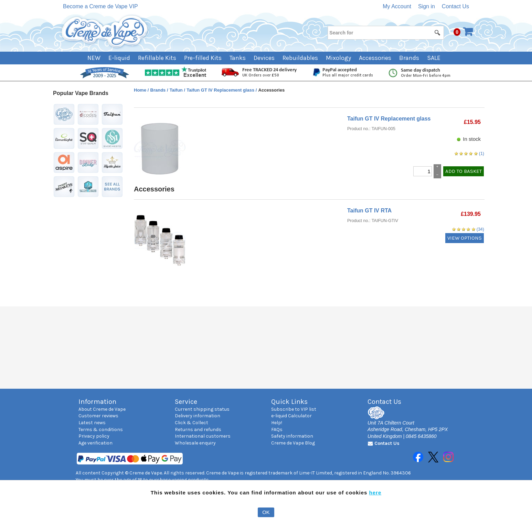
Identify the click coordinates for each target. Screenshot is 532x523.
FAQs (277, 429)
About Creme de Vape (102, 409)
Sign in (426, 6)
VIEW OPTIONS (464, 238)
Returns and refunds (198, 429)
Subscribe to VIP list (293, 409)
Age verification (95, 443)
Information (97, 402)
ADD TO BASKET (463, 171)
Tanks (238, 58)
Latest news (92, 423)
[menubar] (266, 58)
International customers (203, 436)
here (375, 492)
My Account (397, 6)
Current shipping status (202, 409)
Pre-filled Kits (203, 58)
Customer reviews (98, 416)
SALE (433, 58)
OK (266, 512)
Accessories (375, 58)
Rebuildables (300, 58)
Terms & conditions (100, 429)
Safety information (292, 436)
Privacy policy (93, 436)
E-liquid (119, 58)
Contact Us (455, 6)
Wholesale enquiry (195, 443)
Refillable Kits (157, 58)
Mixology (338, 58)
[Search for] (385, 32)
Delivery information (197, 416)
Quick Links (289, 402)
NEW (93, 58)
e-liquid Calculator (291, 416)
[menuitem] (97, 58)
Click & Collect (191, 423)
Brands (409, 58)
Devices (264, 58)
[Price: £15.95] (472, 122)
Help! (276, 423)
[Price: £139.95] (470, 214)
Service (186, 402)
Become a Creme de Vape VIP (100, 6)
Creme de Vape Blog (293, 443)
